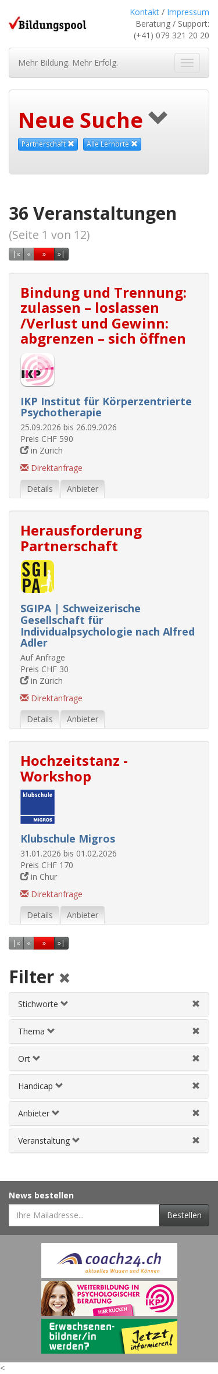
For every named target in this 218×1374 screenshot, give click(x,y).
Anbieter (39, 1113)
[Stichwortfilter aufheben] (196, 1003)
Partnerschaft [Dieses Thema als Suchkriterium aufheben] (48, 144)
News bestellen (41, 1195)
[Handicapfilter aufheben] (196, 1085)
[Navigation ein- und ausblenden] (187, 63)
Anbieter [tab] (82, 488)
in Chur (38, 876)
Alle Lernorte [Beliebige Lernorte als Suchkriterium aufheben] (112, 144)
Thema (36, 1031)
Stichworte (43, 1003)
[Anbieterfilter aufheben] (196, 1113)
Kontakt (144, 11)
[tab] (109, 1004)
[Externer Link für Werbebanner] (109, 1260)
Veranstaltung (49, 1140)
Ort (29, 1058)
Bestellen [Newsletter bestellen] (184, 1214)
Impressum (188, 11)
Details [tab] (40, 488)
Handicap (40, 1085)
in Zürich (41, 450)
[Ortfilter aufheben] (196, 1058)
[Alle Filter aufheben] (64, 979)
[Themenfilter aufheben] (196, 1031)
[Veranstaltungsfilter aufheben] (196, 1140)
